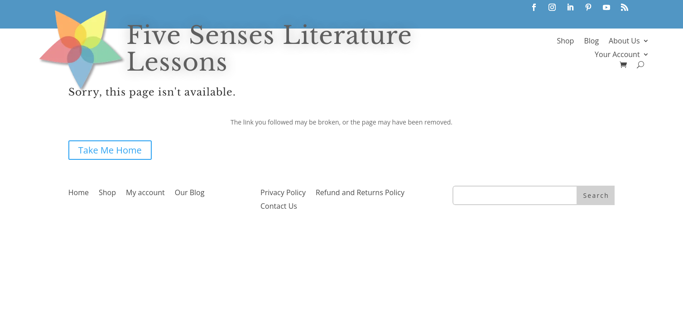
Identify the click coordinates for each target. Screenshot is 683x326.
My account (145, 193)
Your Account (617, 55)
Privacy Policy (283, 193)
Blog (591, 42)
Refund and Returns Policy (360, 193)
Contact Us (278, 207)
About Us (624, 42)
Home (78, 193)
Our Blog (190, 193)
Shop (565, 42)
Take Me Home (110, 150)
